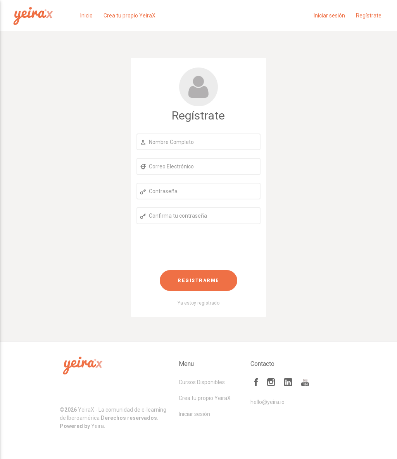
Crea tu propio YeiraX (129, 15)
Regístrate (368, 15)
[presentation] (198, 247)
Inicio (86, 15)
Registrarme (198, 280)
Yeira (97, 426)
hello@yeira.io (267, 402)
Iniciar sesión (329, 15)
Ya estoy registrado (198, 303)
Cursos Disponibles (202, 382)
